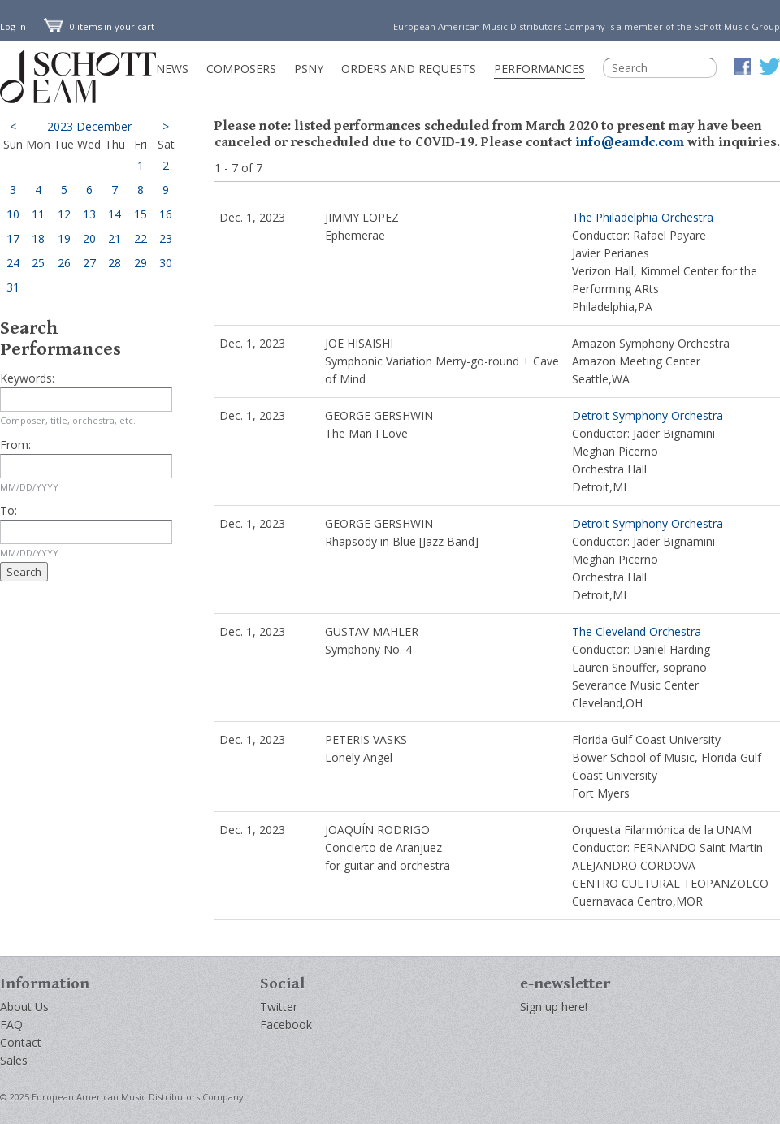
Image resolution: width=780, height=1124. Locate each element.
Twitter (278, 1006)
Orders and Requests (408, 68)
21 (114, 238)
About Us (24, 1006)
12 (64, 214)
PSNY (308, 68)
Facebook (286, 1024)
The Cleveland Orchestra (636, 631)
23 (165, 238)
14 (114, 214)
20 (89, 238)
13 (89, 214)
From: (15, 444)
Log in (13, 26)
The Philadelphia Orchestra (642, 217)
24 (13, 262)
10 (13, 214)
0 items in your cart (99, 26)
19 (64, 238)
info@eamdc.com (629, 142)
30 (165, 262)
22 (140, 238)
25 (38, 262)
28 (114, 262)
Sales (14, 1060)
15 (140, 214)
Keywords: (27, 378)
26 (64, 262)
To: (8, 510)
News (172, 68)
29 (140, 262)
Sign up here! (553, 1006)
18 (38, 238)
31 (13, 287)
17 (13, 238)
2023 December (89, 126)
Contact (20, 1042)
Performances (539, 68)
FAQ (11, 1024)
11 (38, 214)
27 (89, 262)
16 (165, 214)
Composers (241, 68)
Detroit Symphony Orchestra (647, 415)
